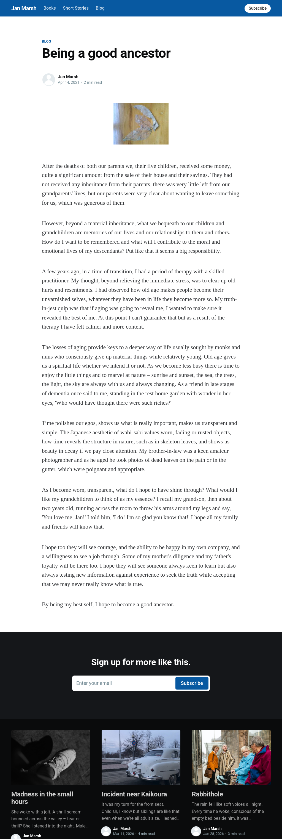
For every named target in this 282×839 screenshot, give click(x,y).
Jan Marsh (23, 8)
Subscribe (258, 8)
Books (50, 8)
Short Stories (75, 8)
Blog (100, 8)
